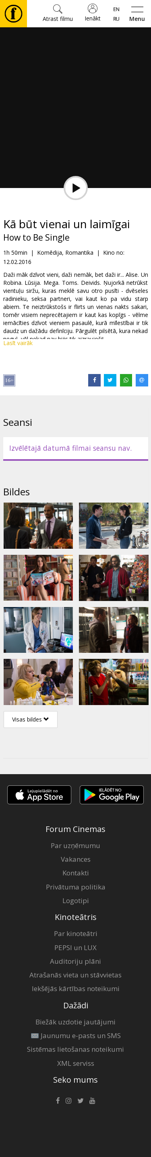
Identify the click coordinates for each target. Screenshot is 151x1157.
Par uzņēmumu (75, 845)
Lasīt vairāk (18, 343)
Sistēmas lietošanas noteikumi (75, 1049)
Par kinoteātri (75, 933)
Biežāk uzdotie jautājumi (75, 1021)
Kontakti (75, 872)
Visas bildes (30, 719)
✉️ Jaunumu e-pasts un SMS (76, 1035)
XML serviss (75, 1063)
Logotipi (75, 900)
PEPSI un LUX (75, 947)
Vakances (76, 859)
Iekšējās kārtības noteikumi (76, 988)
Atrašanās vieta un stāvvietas (75, 974)
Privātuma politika (75, 886)
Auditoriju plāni (75, 961)
